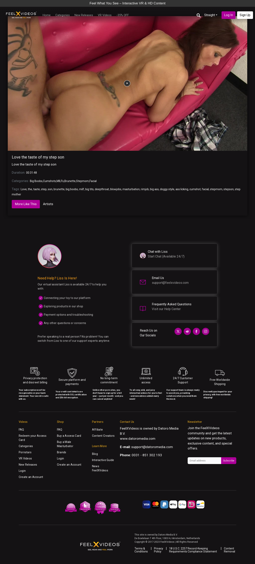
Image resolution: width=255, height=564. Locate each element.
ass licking (182, 189)
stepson (229, 189)
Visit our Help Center (166, 309)
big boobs (72, 189)
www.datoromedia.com (137, 439)
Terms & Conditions (141, 550)
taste (36, 189)
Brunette (70, 181)
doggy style (167, 189)
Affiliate (97, 429)
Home (47, 15)
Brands (61, 452)
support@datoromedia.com (152, 447)
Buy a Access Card (69, 435)
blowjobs (115, 189)
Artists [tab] (48, 204)
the (30, 189)
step (44, 189)
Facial (93, 181)
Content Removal (229, 550)
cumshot (195, 189)
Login (22, 470)
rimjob (145, 189)
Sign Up (245, 15)
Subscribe (228, 460)
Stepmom (82, 181)
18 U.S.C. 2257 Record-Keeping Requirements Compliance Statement (193, 550)
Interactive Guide (103, 460)
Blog (95, 453)
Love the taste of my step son (38, 157)
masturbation (131, 189)
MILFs (60, 181)
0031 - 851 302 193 (147, 455)
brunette (59, 189)
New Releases (84, 15)
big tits (89, 189)
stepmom (216, 189)
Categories (62, 15)
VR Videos (105, 15)
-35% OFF (122, 15)
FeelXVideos (210, 428)
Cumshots (49, 181)
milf (81, 189)
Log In (228, 15)
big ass (154, 189)
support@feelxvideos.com (170, 283)
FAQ (21, 429)
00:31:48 (31, 172)
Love (24, 189)
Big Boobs (36, 181)
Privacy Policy (158, 550)
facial (205, 189)
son (50, 189)
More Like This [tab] (26, 204)
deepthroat (102, 189)
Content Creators (103, 435)
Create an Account (31, 477)
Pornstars (25, 452)
